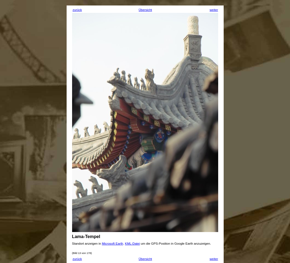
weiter (214, 10)
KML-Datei (132, 243)
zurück (77, 10)
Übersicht (145, 10)
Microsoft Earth (112, 243)
